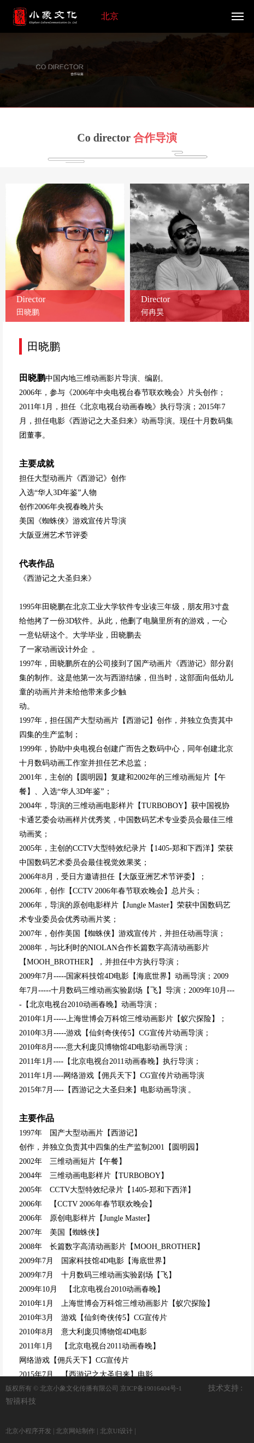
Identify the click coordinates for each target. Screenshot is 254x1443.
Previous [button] (32, 855)
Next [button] (221, 855)
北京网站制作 (75, 1431)
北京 (110, 16)
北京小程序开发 (28, 1431)
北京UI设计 (116, 1431)
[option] (127, 68)
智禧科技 (20, 1401)
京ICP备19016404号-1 (151, 1388)
